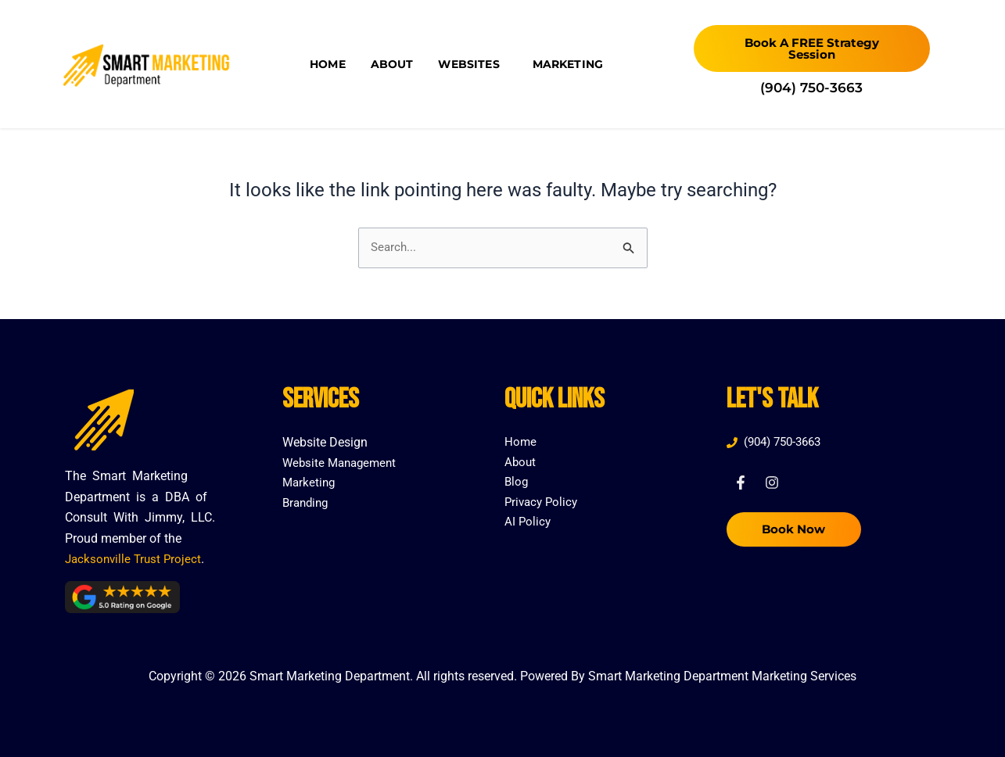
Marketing (568, 64)
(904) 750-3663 (811, 87)
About (392, 64)
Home (328, 64)
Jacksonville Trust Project (135, 558)
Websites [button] (472, 64)
